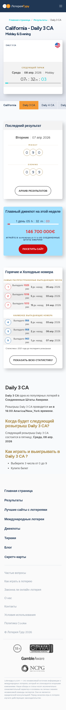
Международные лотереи (24, 519)
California (9, 105)
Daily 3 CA (29, 105)
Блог (8, 547)
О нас (8, 598)
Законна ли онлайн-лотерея (22, 589)
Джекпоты (12, 528)
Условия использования (20, 615)
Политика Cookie (15, 623)
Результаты (40, 20)
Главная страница (19, 20)
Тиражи (10, 538)
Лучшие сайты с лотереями (25, 509)
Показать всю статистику (33, 360)
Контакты (10, 606)
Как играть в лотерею (18, 581)
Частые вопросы (15, 573)
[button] (60, 6)
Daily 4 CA (48, 105)
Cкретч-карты (15, 557)
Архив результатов (33, 190)
